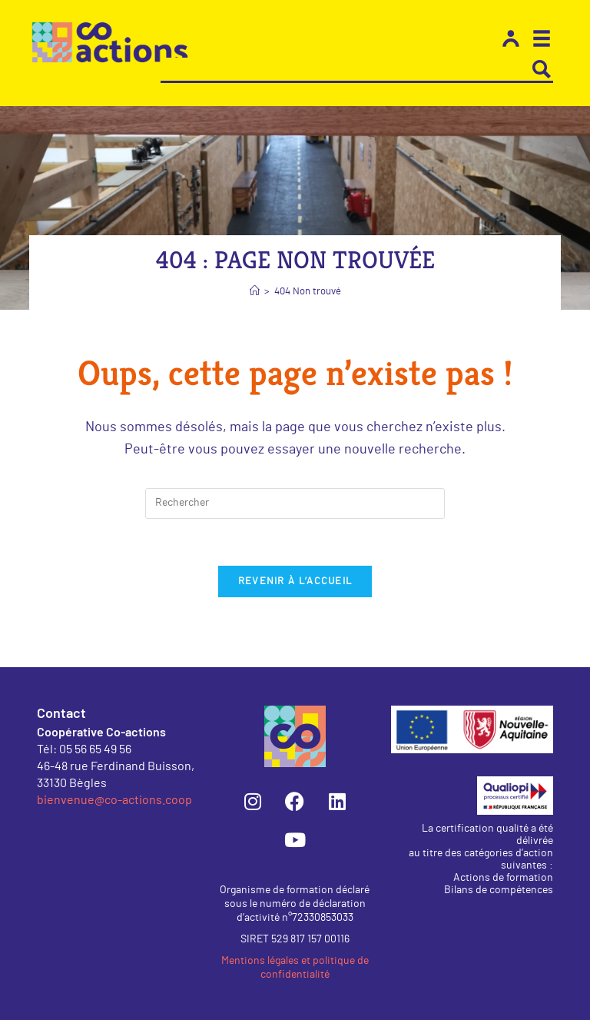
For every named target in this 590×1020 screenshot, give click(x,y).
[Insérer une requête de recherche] (295, 503)
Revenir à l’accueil (295, 581)
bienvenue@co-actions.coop (114, 799)
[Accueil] (255, 292)
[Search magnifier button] (541, 69)
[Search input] (345, 69)
